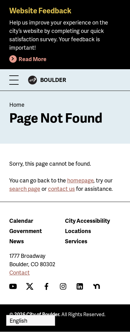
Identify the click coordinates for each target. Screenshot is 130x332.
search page (24, 188)
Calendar (21, 220)
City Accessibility (87, 220)
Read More (32, 59)
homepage (80, 180)
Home (16, 104)
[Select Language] (30, 320)
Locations (78, 231)
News (16, 241)
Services (76, 241)
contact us (61, 188)
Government (25, 231)
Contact (19, 272)
